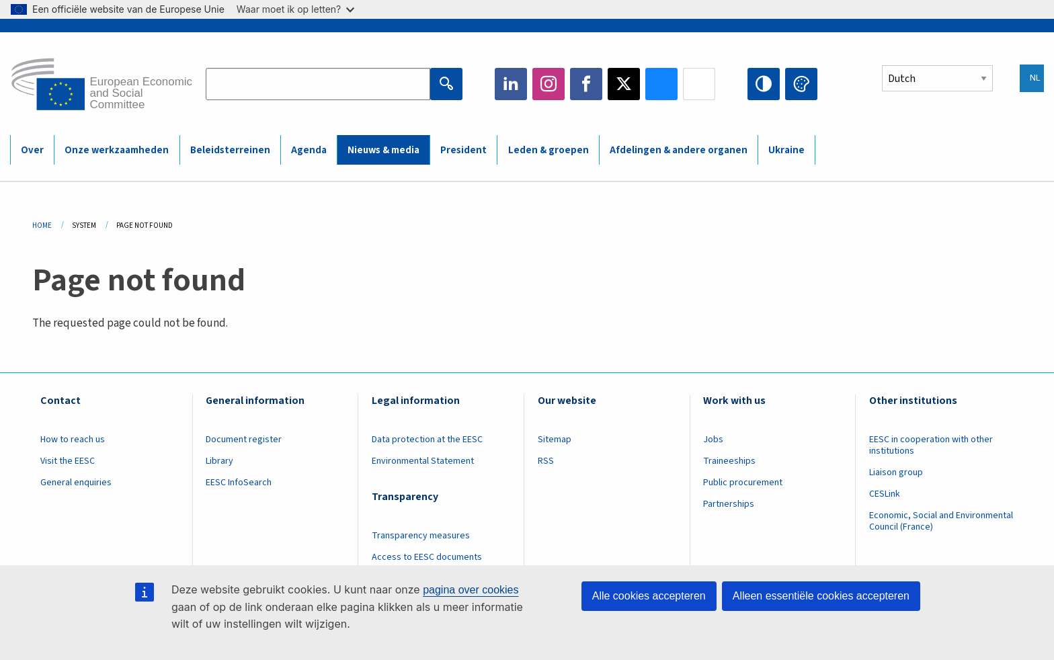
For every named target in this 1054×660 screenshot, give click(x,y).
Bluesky (661, 84)
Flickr (699, 84)
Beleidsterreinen (230, 150)
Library (219, 461)
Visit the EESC (67, 461)
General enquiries (76, 482)
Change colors (801, 84)
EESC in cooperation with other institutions (931, 445)
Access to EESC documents (427, 557)
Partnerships (728, 504)
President (463, 150)
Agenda (309, 150)
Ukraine (786, 150)
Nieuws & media (383, 150)
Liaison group (896, 472)
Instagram (548, 84)
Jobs (713, 439)
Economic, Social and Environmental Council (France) (941, 521)
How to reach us (72, 439)
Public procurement (742, 482)
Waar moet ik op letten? (295, 9)
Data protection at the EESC (427, 439)
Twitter (624, 84)
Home (42, 225)
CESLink (884, 494)
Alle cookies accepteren (649, 596)
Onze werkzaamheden (117, 150)
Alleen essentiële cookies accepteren (821, 596)
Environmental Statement (423, 461)
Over (32, 150)
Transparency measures (421, 535)
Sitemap (554, 439)
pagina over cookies (470, 589)
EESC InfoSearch (239, 482)
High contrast (763, 84)
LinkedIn (511, 84)
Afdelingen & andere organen (678, 150)
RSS (546, 461)
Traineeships (729, 461)
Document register (244, 439)
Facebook (586, 84)
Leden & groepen (548, 150)
